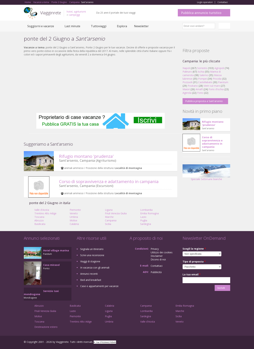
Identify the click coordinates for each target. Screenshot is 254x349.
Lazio (143, 217)
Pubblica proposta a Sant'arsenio (204, 101)
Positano (193, 85)
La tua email (192, 274)
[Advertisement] (100, 84)
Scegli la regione (194, 248)
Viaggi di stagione (90, 261)
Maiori (186, 89)
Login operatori (205, 2)
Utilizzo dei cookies (162, 252)
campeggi (74, 14)
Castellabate (205, 82)
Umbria (74, 217)
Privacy (155, 248)
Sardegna (145, 224)
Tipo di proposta (194, 261)
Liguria (109, 209)
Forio (200, 92)
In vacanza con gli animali (94, 267)
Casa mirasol (51, 265)
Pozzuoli (187, 82)
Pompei (202, 78)
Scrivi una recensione (92, 255)
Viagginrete (50, 13)
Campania (110, 220)
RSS (228, 342)
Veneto (74, 213)
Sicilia (108, 224)
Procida (217, 78)
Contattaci (222, 2)
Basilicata (39, 224)
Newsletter (141, 26)
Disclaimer (157, 256)
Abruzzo (39, 220)
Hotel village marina (56, 250)
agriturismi (80, 11)
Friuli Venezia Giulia (116, 213)
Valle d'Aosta (41, 209)
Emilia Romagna (149, 213)
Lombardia (146, 209)
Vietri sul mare (212, 85)
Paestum (223, 82)
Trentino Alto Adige (45, 213)
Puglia (143, 220)
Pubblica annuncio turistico (201, 13)
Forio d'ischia (216, 89)
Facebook (204, 342)
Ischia (201, 71)
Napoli (186, 68)
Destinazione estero (46, 327)
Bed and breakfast (90, 280)
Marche (109, 217)
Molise (73, 220)
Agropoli (219, 68)
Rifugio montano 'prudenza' (86, 156)
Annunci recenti (89, 273)
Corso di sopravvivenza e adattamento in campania (109, 181)
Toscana (39, 217)
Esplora (122, 26)
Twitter (220, 342)
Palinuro (187, 71)
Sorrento (202, 68)
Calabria (74, 224)
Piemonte (75, 209)
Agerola (187, 92)
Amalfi (199, 89)
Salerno (203, 75)
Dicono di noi (158, 259)
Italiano (225, 26)
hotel (69, 11)
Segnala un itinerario (92, 249)
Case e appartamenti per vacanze (99, 286)
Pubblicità (156, 272)
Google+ (211, 342)
